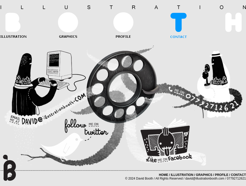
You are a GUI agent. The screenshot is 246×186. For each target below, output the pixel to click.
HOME (163, 175)
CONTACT (238, 175)
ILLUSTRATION (182, 175)
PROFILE (221, 175)
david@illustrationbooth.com (204, 178)
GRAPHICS (204, 175)
